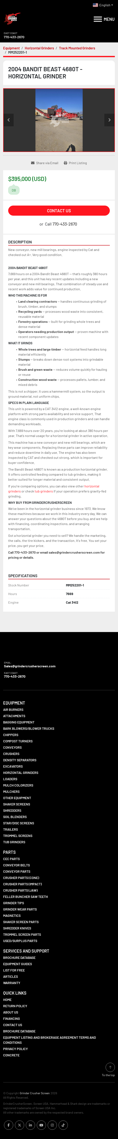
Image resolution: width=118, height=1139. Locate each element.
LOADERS (10, 779)
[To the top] (108, 1070)
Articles (10, 976)
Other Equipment (17, 798)
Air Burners (13, 709)
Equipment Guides (17, 964)
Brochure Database (19, 958)
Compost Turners (18, 741)
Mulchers (11, 791)
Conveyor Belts (16, 865)
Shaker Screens (16, 804)
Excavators (13, 766)
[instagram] (52, 1125)
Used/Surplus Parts (20, 941)
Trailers (10, 829)
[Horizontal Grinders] (39, 48)
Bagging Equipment (18, 722)
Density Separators (19, 760)
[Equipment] (11, 48)
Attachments (14, 716)
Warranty (11, 983)
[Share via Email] (44, 163)
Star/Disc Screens (18, 823)
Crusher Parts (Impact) (22, 884)
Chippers (10, 735)
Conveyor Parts (16, 871)
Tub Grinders (14, 842)
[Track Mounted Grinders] (77, 48)
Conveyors (12, 747)
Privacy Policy (15, 1049)
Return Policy (15, 1006)
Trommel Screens (17, 836)
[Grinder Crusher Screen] (22, 651)
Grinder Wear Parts (20, 909)
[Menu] (98, 19)
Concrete (11, 1055)
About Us (10, 1012)
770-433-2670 (14, 37)
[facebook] (8, 1125)
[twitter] (19, 1125)
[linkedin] (30, 1125)
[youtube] (41, 1125)
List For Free (14, 970)
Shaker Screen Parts (21, 922)
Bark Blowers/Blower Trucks (28, 728)
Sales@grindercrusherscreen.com (29, 666)
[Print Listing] (75, 163)
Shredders (12, 810)
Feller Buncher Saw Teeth (25, 897)
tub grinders (44, 491)
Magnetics (12, 915)
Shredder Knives (17, 928)
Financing (11, 1018)
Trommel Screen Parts (22, 934)
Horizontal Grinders (20, 773)
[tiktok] (63, 1125)
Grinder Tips (13, 903)
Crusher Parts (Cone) (21, 878)
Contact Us (59, 210)
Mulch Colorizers (18, 785)
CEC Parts (11, 859)
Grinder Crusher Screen (35, 1093)
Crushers (11, 754)
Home (7, 1000)
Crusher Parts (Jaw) (20, 890)
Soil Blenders (15, 817)
